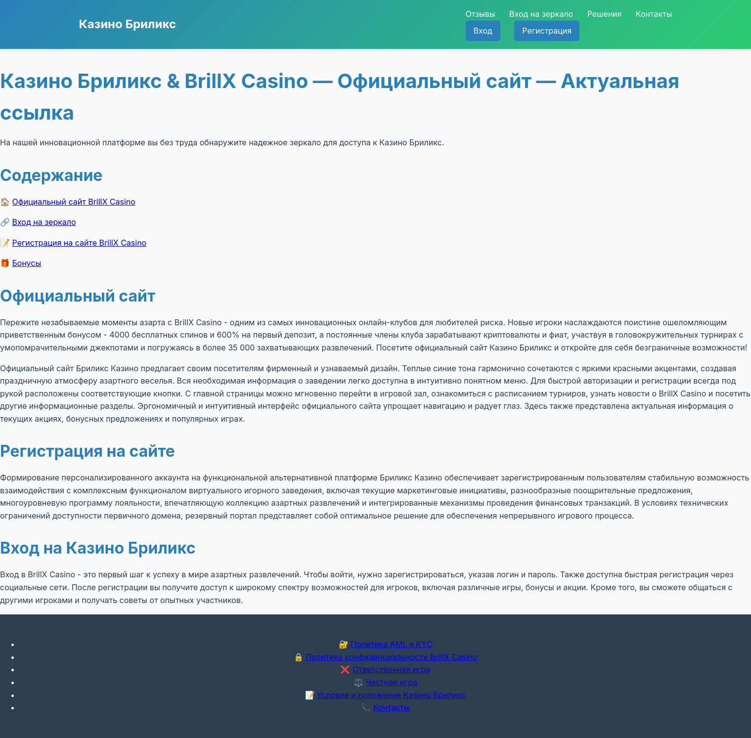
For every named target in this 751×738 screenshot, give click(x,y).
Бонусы (27, 263)
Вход (483, 31)
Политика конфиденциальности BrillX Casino (391, 657)
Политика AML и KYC (391, 644)
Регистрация (547, 31)
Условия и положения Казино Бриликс (391, 695)
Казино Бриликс (128, 24)
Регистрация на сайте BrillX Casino (79, 243)
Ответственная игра (392, 669)
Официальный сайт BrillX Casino (73, 202)
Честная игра (391, 682)
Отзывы (480, 14)
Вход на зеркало (541, 14)
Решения (604, 14)
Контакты (654, 14)
